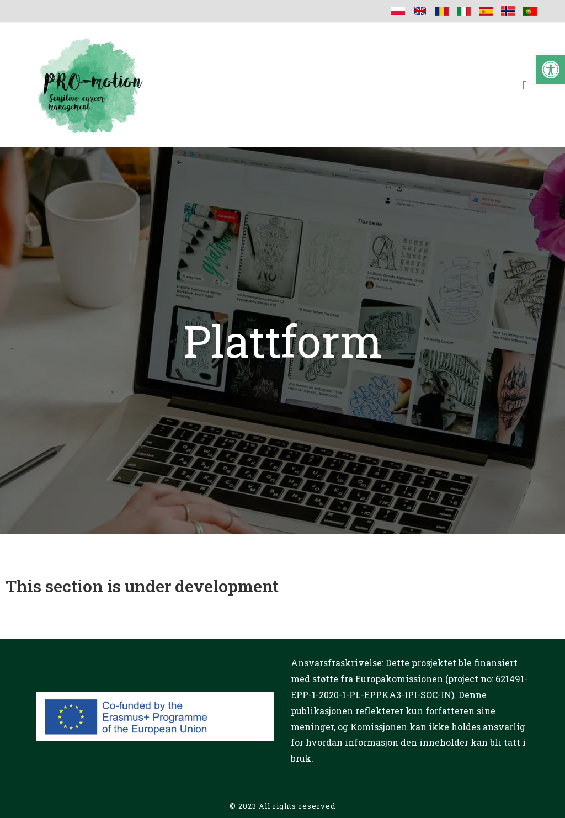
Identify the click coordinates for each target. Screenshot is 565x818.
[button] (550, 69)
